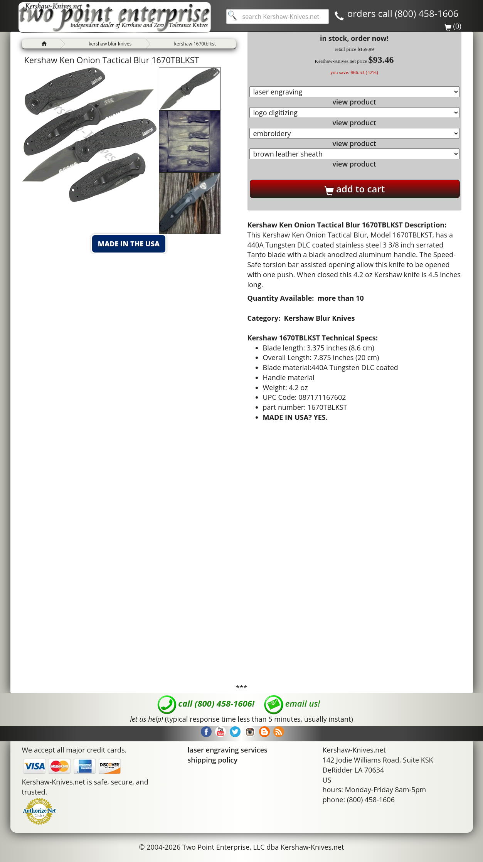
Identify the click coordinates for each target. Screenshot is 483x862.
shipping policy (213, 759)
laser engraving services (228, 749)
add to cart (355, 188)
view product (354, 101)
